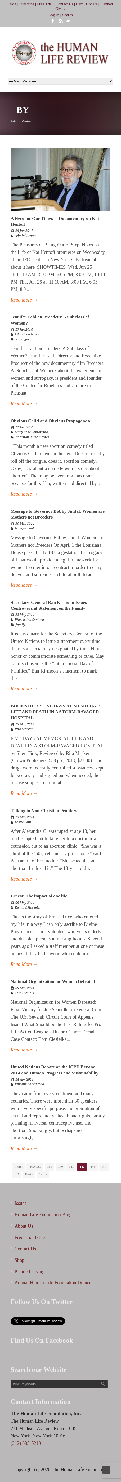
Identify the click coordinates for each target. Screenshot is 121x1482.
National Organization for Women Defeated (53, 981)
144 (103, 1167)
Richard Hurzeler (28, 907)
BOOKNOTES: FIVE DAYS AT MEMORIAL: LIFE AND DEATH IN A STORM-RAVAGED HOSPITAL (55, 712)
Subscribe (26, 4)
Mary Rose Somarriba (31, 432)
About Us (24, 1226)
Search (67, 15)
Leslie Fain (23, 822)
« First (18, 1167)
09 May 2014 (24, 903)
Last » (43, 1174)
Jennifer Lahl (24, 528)
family (20, 625)
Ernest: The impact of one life (39, 896)
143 (93, 1167)
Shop (19, 1260)
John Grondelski (27, 334)
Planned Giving (30, 1271)
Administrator (25, 236)
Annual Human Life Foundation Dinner (53, 1282)
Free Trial (45, 4)
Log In (53, 15)
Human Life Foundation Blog (43, 1214)
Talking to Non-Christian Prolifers (44, 810)
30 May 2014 (24, 523)
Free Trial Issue (30, 1237)
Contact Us (64, 4)
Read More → (24, 300)
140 (60, 1167)
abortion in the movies (32, 437)
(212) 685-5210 (26, 1443)
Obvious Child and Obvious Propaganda (50, 420)
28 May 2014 (24, 615)
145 (16, 1174)
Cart (79, 4)
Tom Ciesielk (24, 993)
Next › (29, 1174)
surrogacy (23, 339)
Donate (91, 4)
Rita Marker (24, 729)
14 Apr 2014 (24, 1079)
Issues (20, 1203)
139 (49, 1167)
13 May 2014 (24, 724)
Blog (12, 4)
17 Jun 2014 (24, 329)
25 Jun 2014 (24, 231)
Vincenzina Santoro (29, 620)
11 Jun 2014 (24, 427)
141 (71, 1167)
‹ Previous (34, 1167)
